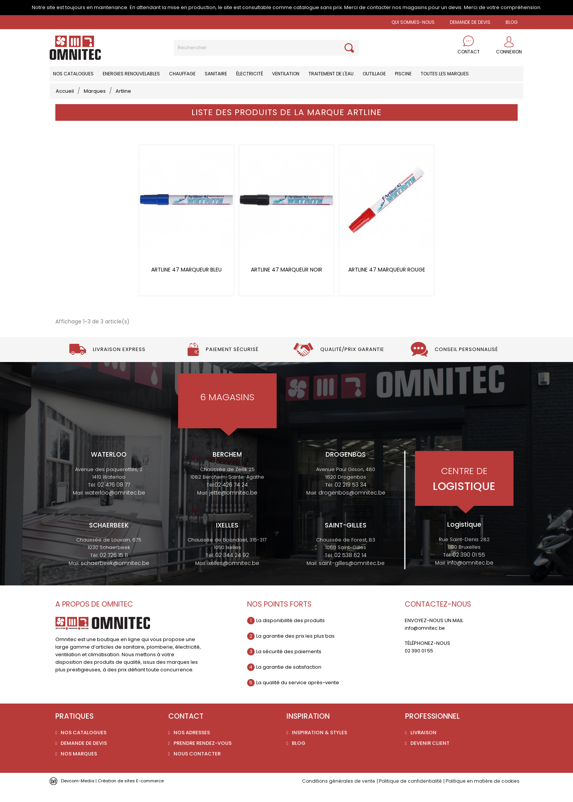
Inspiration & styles (319, 745)
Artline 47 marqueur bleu (186, 283)
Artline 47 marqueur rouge (386, 283)
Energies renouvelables (131, 73)
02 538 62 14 (350, 568)
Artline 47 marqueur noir (286, 283)
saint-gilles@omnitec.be (352, 576)
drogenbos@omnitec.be (351, 505)
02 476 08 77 (113, 497)
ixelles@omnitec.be (233, 576)
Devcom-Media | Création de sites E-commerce (120, 793)
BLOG (512, 22)
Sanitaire (216, 73)
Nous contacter (197, 766)
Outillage (374, 73)
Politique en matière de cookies (480, 793)
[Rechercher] (266, 48)
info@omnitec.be (470, 575)
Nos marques (79, 766)
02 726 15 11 (114, 568)
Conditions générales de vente (329, 793)
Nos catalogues (73, 73)
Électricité (249, 73)
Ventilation (285, 73)
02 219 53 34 (350, 497)
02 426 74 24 (231, 497)
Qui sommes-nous (413, 22)
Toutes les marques (445, 73)
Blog (298, 756)
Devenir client (429, 756)
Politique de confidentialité (404, 793)
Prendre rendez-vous (203, 756)
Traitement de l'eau (331, 73)
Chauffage (182, 73)
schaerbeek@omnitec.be (115, 576)
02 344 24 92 (232, 568)
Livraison (423, 745)
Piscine (403, 73)
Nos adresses (192, 745)
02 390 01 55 (468, 567)
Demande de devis (470, 22)
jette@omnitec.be (233, 505)
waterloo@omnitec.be (115, 505)
